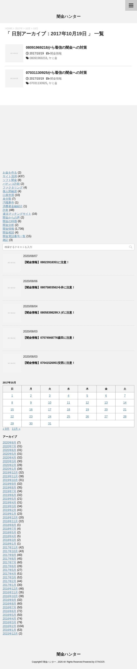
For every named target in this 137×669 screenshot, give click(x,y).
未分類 (7, 198)
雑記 (5, 239)
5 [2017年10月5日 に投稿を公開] (87, 395)
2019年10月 (10, 480)
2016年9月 (9, 599)
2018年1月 (9, 543)
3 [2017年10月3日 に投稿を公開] (49, 395)
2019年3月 (9, 506)
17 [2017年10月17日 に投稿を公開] (49, 409)
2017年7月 (9, 562)
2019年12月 (10, 472)
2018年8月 (9, 524)
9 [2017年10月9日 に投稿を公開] (31, 402)
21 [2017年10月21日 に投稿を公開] (124, 409)
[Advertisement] (29, 141)
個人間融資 (10, 191)
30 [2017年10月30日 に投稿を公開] (31, 423)
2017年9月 (9, 554)
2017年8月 (9, 558)
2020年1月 (9, 468)
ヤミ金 (53, 58)
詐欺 (5, 210)
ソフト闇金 (10, 180)
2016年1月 (9, 629)
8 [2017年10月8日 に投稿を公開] (12, 402)
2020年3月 (9, 461)
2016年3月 (9, 622)
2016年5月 (9, 614)
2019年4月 (9, 502)
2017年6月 (9, 566)
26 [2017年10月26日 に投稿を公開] (87, 416)
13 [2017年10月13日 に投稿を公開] (106, 402)
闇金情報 (56, 53)
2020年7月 (9, 446)
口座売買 (8, 195)
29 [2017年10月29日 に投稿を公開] (12, 423)
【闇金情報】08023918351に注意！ (46, 262)
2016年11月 (10, 592)
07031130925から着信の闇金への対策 (56, 73)
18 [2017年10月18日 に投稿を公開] (68, 409)
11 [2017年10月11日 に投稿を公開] (68, 402)
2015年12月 (10, 633)
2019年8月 (9, 487)
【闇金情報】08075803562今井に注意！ (49, 287)
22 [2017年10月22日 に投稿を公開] (12, 416)
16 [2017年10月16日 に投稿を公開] (31, 409)
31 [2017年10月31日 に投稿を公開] (49, 423)
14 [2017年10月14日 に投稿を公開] (124, 402)
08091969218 (38, 58)
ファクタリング (13, 187)
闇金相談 (8, 232)
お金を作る (10, 172)
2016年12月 (10, 588)
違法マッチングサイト (17, 213)
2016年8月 (9, 603)
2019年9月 (9, 483)
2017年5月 (9, 569)
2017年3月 (9, 577)
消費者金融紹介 (13, 206)
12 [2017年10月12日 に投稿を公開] (87, 402)
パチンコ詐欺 (11, 183)
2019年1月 (9, 513)
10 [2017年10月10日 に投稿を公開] (49, 402)
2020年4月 (9, 457)
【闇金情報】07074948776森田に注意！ (49, 337)
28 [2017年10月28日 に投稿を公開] (124, 416)
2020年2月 (9, 465)
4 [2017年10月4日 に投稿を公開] (68, 395)
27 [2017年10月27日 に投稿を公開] (106, 416)
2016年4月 (9, 618)
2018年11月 (10, 521)
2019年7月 (9, 491)
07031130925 (38, 83)
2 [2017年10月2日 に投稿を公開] (31, 395)
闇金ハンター (69, 17)
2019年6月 (9, 495)
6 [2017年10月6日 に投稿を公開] (106, 395)
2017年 (19, 28)
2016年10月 (10, 596)
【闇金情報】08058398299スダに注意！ (49, 312)
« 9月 (6, 428)
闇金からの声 (11, 217)
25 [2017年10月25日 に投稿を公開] (68, 416)
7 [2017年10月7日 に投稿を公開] (125, 395)
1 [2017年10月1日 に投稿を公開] (12, 395)
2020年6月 (9, 450)
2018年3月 (9, 539)
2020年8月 (9, 442)
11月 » (16, 428)
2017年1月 (9, 584)
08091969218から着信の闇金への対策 (56, 47)
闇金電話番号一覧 (14, 236)
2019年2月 (9, 510)
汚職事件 (8, 202)
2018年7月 (9, 528)
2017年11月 (10, 547)
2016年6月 (9, 611)
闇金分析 (8, 225)
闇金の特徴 (10, 221)
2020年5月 (9, 453)
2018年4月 (9, 536)
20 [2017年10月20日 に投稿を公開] (106, 409)
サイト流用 (10, 176)
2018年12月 (10, 517)
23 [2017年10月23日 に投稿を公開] (31, 416)
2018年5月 (9, 532)
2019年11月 (10, 476)
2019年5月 (9, 498)
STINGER (99, 662)
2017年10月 (10, 551)
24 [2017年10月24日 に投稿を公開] (49, 416)
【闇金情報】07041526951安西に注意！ (49, 362)
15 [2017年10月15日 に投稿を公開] (12, 409)
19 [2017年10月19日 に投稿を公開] (87, 409)
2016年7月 (9, 607)
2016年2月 (9, 626)
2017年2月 (9, 581)
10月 (27, 28)
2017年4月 (9, 573)
